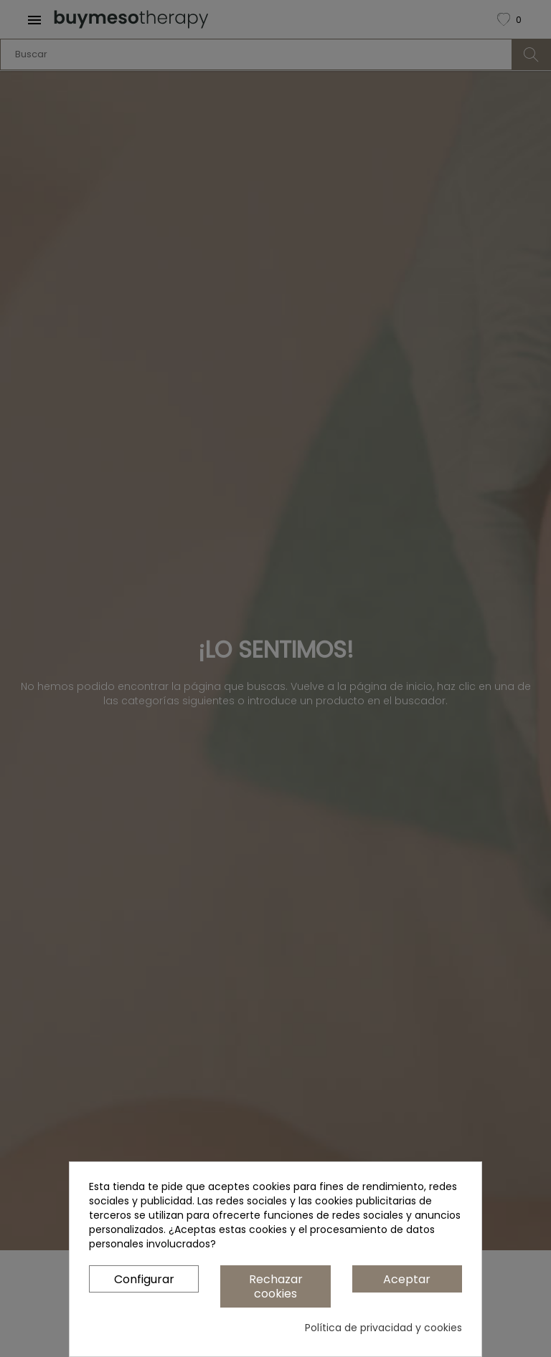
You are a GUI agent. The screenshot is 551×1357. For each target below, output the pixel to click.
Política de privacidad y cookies (383, 1327)
